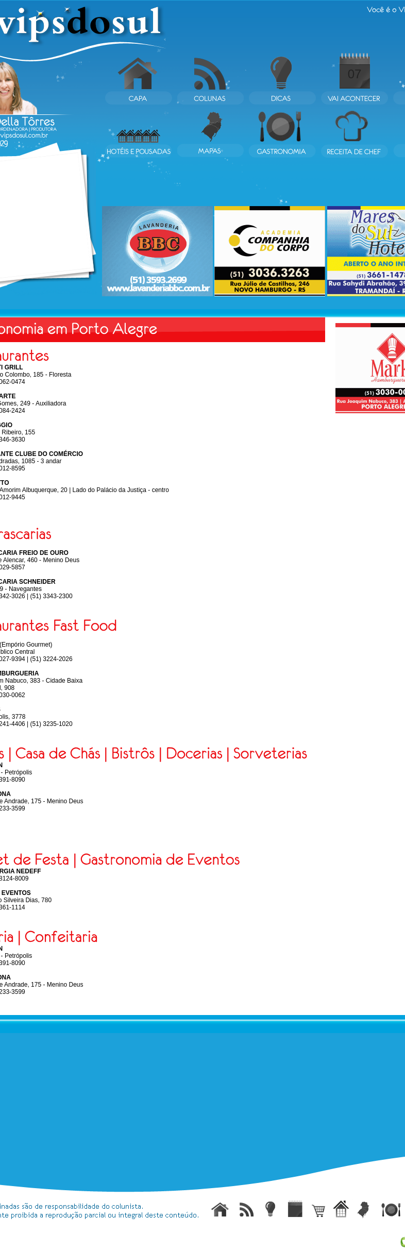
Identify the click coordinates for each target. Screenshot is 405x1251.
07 (355, 74)
